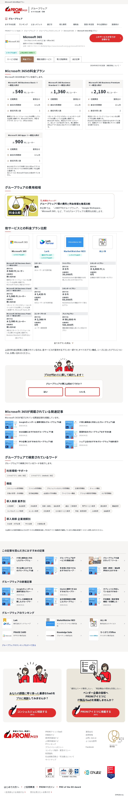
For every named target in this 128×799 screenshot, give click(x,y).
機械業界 (115, 506)
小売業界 (10, 506)
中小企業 (28, 524)
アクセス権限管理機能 (88, 493)
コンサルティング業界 (15, 511)
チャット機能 (95, 488)
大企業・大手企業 (13, 524)
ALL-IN (102, 251)
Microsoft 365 (69, 31)
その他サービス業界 (62, 511)
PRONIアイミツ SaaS (12, 31)
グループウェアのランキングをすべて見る (19, 645)
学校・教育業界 (81, 511)
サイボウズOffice (108, 632)
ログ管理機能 (106, 493)
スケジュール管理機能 (15, 488)
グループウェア (29, 31)
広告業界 (47, 511)
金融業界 (107, 511)
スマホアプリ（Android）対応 (42, 476)
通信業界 (103, 506)
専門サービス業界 (88, 506)
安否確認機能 (33, 493)
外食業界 (34, 506)
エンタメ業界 (33, 511)
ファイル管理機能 (35, 488)
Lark (46, 251)
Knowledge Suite (64, 632)
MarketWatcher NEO (75, 251)
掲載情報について (105, 65)
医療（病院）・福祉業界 (51, 506)
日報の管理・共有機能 (15, 493)
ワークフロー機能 (68, 493)
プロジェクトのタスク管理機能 (58, 488)
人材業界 (95, 511)
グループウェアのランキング (49, 31)
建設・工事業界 (71, 506)
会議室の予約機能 (50, 493)
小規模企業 (41, 524)
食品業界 (22, 506)
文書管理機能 (80, 488)
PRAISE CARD (20, 632)
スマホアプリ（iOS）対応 (16, 476)
